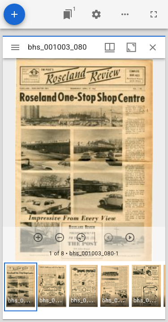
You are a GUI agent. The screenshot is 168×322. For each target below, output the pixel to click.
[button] (20, 287)
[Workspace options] (125, 14)
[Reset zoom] (81, 237)
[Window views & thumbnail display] (110, 47)
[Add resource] (14, 14)
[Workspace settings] (96, 14)
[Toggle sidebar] (15, 47)
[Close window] (153, 47)
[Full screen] (153, 14)
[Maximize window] (131, 47)
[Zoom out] (59, 237)
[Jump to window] (67, 14)
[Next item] (130, 237)
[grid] (84, 290)
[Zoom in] (38, 237)
